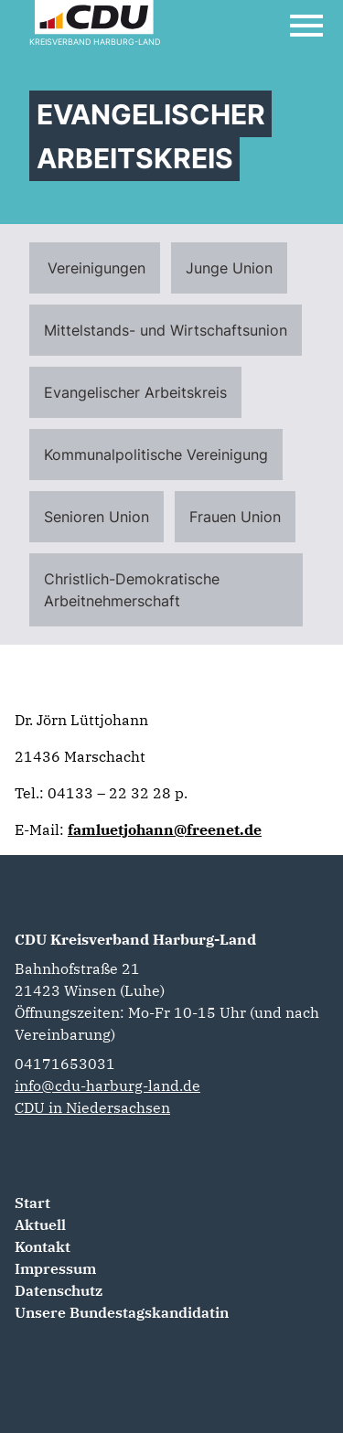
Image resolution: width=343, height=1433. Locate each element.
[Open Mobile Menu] (306, 26)
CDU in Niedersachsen (92, 1107)
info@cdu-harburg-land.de (107, 1085)
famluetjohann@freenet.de (165, 829)
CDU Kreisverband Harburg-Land (135, 939)
